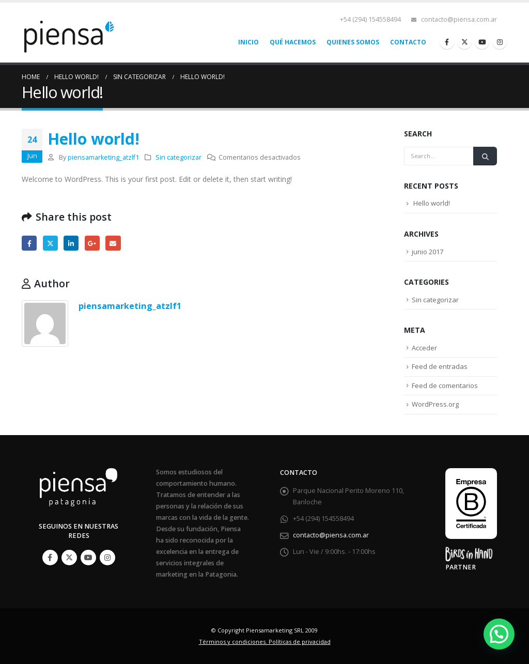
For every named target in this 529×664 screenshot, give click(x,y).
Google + (92, 243)
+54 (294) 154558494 (370, 19)
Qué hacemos (293, 42)
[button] (499, 634)
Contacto (408, 42)
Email (112, 243)
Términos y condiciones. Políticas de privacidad (265, 641)
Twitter (50, 243)
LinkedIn (71, 243)
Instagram (107, 557)
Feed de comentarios (445, 385)
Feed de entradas (440, 366)
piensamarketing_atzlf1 (103, 157)
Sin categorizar (178, 157)
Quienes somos (352, 42)
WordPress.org (435, 404)
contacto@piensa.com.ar (459, 19)
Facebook (29, 243)
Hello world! (431, 203)
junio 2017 (427, 251)
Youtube (88, 557)
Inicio (248, 42)
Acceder (424, 347)
